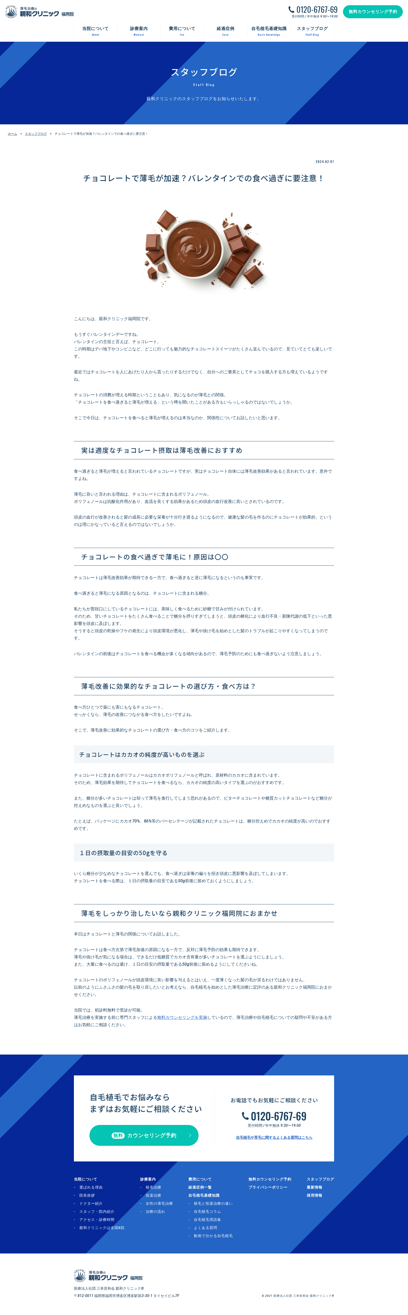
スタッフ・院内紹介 (96, 1211)
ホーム (12, 134)
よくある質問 (205, 1228)
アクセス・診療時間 (96, 1219)
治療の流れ (155, 1211)
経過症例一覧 (200, 1187)
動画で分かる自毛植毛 (213, 1236)
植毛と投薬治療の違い (213, 1203)
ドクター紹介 (91, 1203)
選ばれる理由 (91, 1187)
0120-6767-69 (317, 9)
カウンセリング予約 (144, 1135)
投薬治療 (153, 1195)
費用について (200, 1179)
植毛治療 (153, 1187)
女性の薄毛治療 (159, 1203)
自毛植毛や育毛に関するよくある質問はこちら (274, 1137)
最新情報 (314, 1187)
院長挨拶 (87, 1195)
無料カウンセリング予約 (373, 11)
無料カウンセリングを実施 (182, 1017)
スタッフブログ (36, 134)
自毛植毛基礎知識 (204, 1195)
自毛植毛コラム (207, 1211)
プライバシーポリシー (268, 1187)
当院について (85, 1179)
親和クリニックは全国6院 (102, 1228)
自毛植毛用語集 (207, 1219)
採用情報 (314, 1195)
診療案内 (148, 1179)
